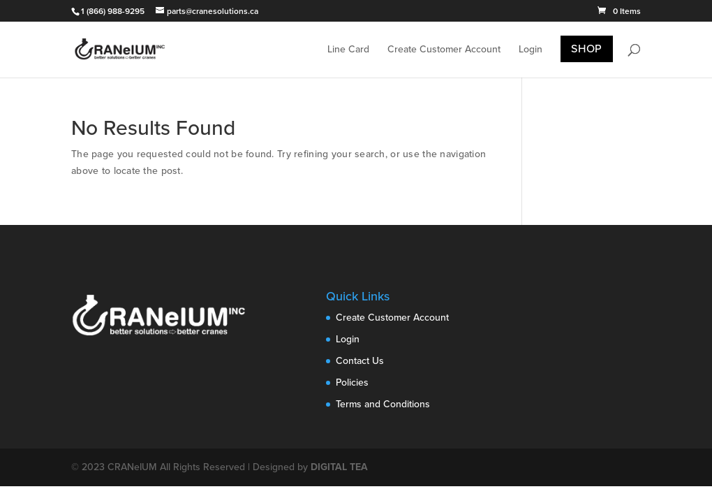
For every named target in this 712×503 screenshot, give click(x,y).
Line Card (348, 50)
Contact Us (360, 361)
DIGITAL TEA (339, 467)
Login (530, 50)
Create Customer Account (443, 50)
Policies (352, 382)
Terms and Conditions (383, 404)
